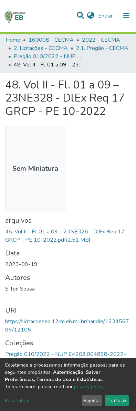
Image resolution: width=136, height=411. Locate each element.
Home (13, 40)
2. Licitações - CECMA (41, 48)
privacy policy (88, 386)
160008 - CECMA (51, 40)
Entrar (106, 16)
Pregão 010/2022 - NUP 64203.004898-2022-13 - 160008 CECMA (48, 56)
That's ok (116, 400)
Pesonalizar (17, 400)
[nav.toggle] (126, 16)
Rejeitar (91, 400)
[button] (91, 16)
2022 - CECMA (101, 40)
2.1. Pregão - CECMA (102, 48)
